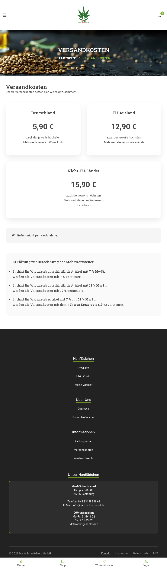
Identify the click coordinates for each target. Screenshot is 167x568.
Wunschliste (104, 563)
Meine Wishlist (83, 385)
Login (146, 563)
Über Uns (83, 409)
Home (21, 563)
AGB (155, 553)
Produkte (83, 368)
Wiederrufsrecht (84, 458)
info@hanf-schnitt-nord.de (88, 505)
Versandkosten (83, 450)
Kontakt (106, 553)
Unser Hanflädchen (83, 417)
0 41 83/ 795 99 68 (89, 501)
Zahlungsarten (83, 441)
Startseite (66, 58)
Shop (63, 563)
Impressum (122, 553)
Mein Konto (83, 376)
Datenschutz (140, 553)
